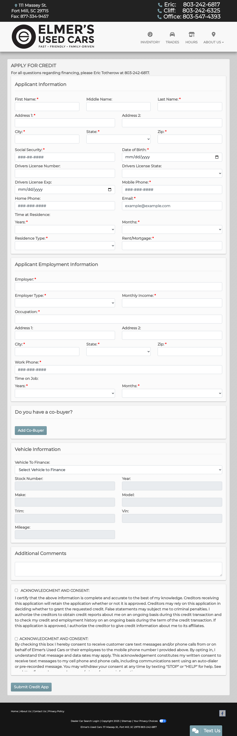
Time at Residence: (32, 215)
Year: (126, 478)
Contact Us (39, 711)
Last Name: (168, 99)
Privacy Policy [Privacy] (56, 711)
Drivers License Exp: (33, 182)
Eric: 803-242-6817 (192, 4)
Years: (20, 222)
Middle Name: (99, 99)
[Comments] (118, 569)
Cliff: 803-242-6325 (192, 10)
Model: (128, 495)
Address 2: (131, 115)
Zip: (161, 132)
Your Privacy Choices (150, 721)
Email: (127, 198)
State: (91, 132)
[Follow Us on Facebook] (222, 713)
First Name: (25, 99)
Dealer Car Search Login (85, 721)
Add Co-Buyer (31, 430)
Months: (129, 222)
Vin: (125, 511)
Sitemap (126, 721)
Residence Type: (30, 238)
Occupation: (26, 312)
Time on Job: (26, 378)
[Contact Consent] (16, 638)
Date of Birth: (134, 150)
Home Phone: (27, 198)
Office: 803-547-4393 (192, 16)
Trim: (19, 511)
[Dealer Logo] (53, 37)
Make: (20, 495)
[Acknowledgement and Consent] (16, 590)
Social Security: (28, 150)
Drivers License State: (142, 166)
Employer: (24, 279)
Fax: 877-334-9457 (30, 16)
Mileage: (22, 527)
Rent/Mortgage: (136, 238)
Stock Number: (29, 478)
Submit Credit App (31, 687)
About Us (25, 711)
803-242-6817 (149, 727)
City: (18, 132)
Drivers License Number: (37, 166)
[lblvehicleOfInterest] (118, 469)
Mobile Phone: (135, 182)
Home (14, 711)
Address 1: (24, 115)
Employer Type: (29, 295)
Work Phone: (27, 362)
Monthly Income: (137, 295)
